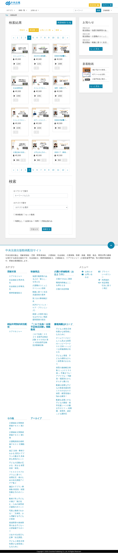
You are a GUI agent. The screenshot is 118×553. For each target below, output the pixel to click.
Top (6, 15)
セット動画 (29, 215)
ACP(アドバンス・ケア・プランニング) (40, 308)
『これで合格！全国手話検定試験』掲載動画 (40, 327)
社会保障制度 (18, 88)
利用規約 (104, 280)
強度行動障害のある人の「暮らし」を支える (39, 279)
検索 (98, 10)
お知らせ (35, 10)
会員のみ (29, 221)
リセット (34, 229)
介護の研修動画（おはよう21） (64, 273)
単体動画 (19, 215)
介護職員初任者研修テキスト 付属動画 (16, 444)
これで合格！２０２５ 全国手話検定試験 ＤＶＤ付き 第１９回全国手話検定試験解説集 (40, 339)
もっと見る (96, 49)
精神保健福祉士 (15, 293)
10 (53, 38)
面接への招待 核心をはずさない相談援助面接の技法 (40, 317)
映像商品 (35, 272)
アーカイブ (36, 418)
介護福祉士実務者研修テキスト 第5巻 (16, 435)
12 (63, 38)
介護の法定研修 (62, 289)
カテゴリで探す (19, 203)
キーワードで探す (20, 191)
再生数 (33, 30)
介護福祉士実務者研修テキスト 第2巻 (16, 426)
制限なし (19, 221)
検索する (46, 229)
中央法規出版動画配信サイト (23, 250)
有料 (37, 221)
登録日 (23, 30)
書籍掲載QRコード (63, 324)
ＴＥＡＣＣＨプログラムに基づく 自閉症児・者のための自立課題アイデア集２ (16, 477)
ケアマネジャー (15, 276)
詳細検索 (107, 10)
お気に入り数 (46, 30)
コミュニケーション (20, 56)
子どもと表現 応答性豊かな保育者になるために (63, 332)
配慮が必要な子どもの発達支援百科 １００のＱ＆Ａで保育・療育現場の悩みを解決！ (64, 390)
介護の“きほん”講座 (64, 279)
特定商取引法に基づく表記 (105, 285)
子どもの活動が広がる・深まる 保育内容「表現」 (16, 465)
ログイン (107, 5)
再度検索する (64, 23)
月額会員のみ (46, 221)
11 (58, 38)
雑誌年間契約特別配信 (17, 325)
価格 (58, 30)
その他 (10, 418)
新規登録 (94, 5)
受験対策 (11, 272)
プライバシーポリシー (105, 274)
